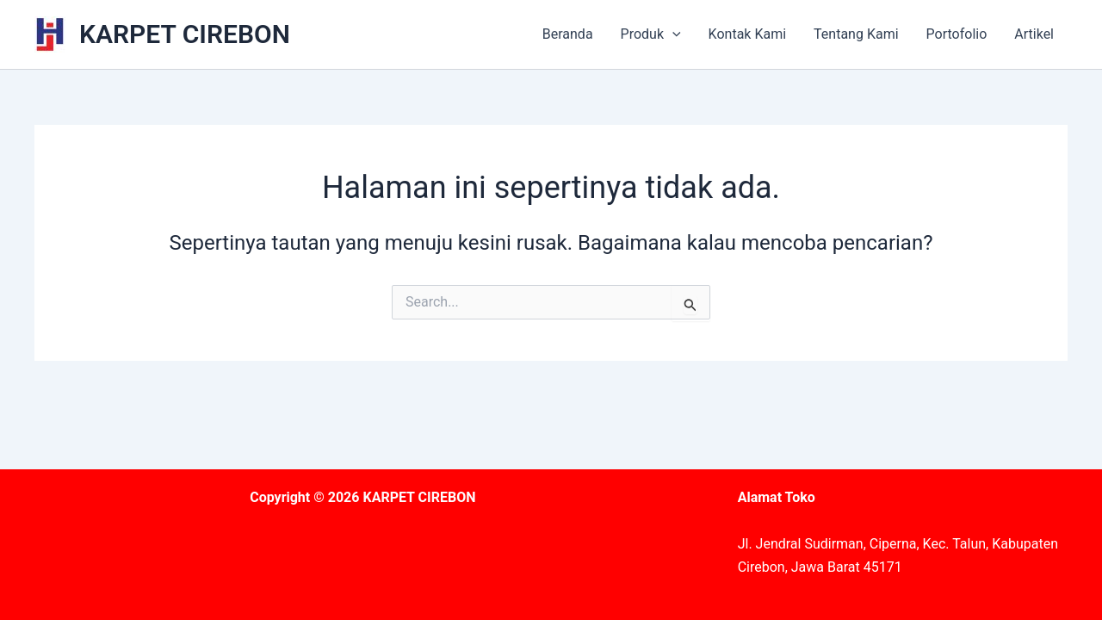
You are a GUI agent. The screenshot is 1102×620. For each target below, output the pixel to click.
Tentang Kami (856, 34)
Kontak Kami (747, 34)
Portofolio (956, 34)
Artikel (1034, 34)
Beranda (567, 34)
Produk (651, 34)
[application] (672, 34)
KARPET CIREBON (184, 34)
